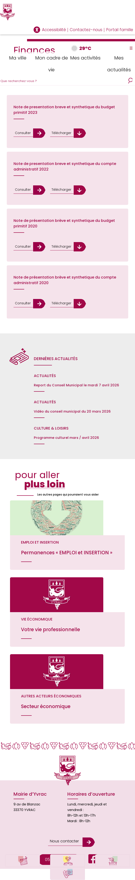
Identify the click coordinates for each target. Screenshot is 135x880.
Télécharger (59, 133)
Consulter (22, 133)
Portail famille (119, 30)
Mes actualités (118, 63)
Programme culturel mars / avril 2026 (66, 435)
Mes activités (84, 57)
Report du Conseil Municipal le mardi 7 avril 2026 (76, 383)
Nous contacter (63, 832)
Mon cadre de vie (50, 63)
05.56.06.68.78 (59, 850)
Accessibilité (54, 30)
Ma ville (17, 57)
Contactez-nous (86, 30)
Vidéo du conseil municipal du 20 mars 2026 (72, 409)
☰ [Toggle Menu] (131, 48)
